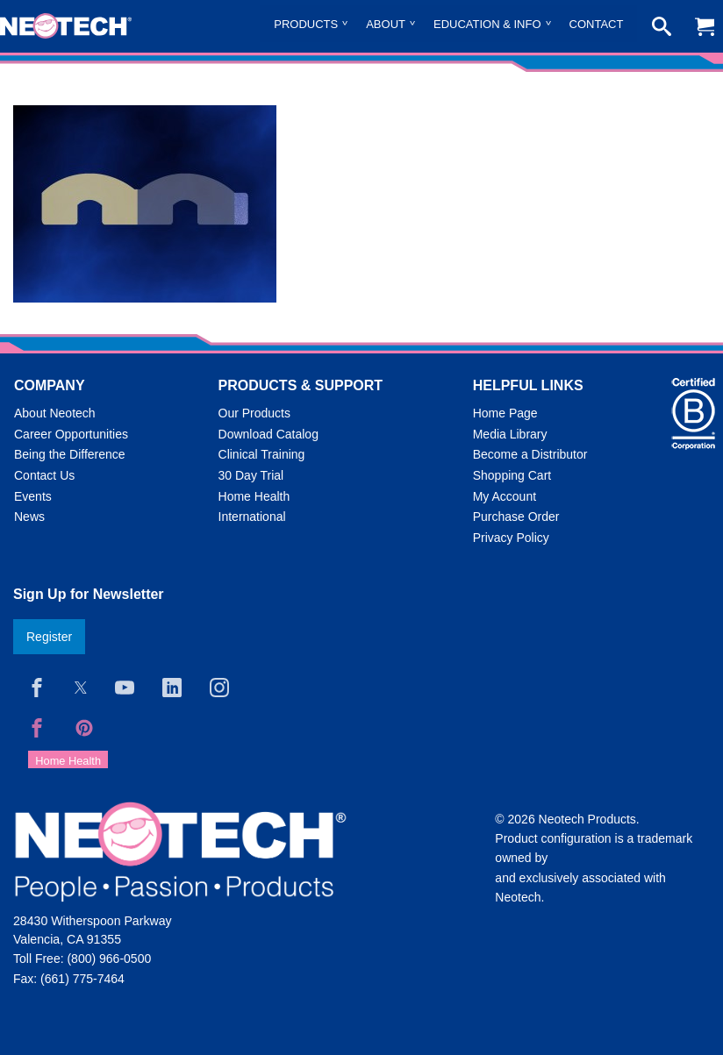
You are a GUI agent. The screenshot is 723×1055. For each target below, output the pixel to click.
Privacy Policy (511, 538)
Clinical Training (261, 454)
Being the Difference (69, 454)
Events (33, 496)
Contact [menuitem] (596, 24)
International (252, 517)
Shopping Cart (512, 475)
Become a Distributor (530, 454)
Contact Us (44, 475)
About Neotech (55, 413)
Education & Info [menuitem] (487, 24)
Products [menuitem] (306, 24)
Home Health (254, 496)
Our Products (254, 413)
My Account (504, 496)
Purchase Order (516, 517)
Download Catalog (268, 434)
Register (49, 637)
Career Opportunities (71, 434)
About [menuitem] (385, 24)
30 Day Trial (251, 475)
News (29, 517)
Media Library (510, 434)
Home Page (505, 413)
